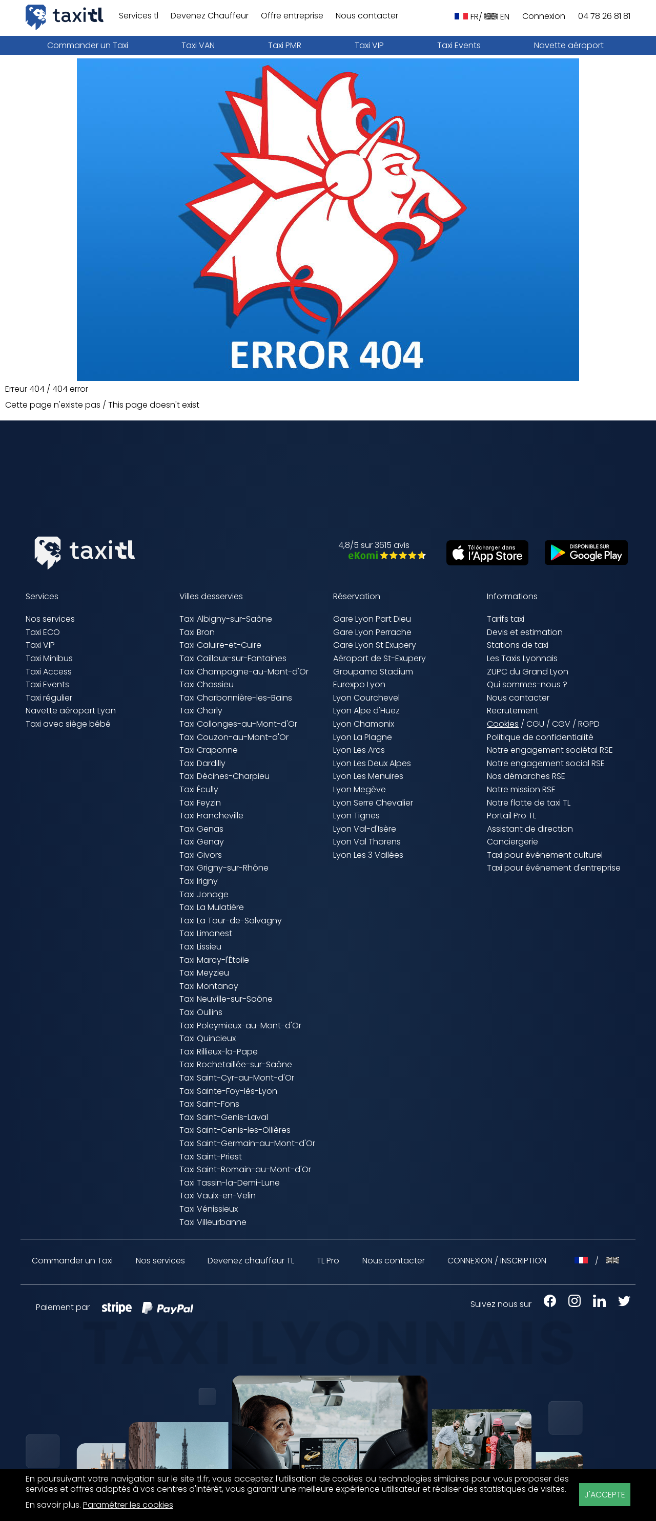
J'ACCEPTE (604, 1495)
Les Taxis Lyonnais (522, 658)
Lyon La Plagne (362, 737)
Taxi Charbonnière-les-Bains (235, 698)
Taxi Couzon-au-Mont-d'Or (234, 737)
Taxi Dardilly (202, 763)
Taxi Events (459, 45)
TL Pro (328, 1261)
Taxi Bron (197, 632)
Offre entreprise (292, 16)
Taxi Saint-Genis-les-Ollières (235, 1130)
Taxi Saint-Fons (209, 1104)
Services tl (138, 16)
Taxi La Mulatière (211, 907)
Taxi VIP (369, 45)
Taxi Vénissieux (208, 1209)
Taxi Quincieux (207, 1038)
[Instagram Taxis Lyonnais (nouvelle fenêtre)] (569, 1304)
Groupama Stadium (373, 672)
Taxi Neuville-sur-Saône (226, 999)
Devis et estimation (525, 632)
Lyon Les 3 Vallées (368, 855)
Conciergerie (512, 842)
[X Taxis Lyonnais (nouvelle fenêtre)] (619, 1304)
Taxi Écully (198, 789)
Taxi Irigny (198, 881)
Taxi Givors (200, 855)
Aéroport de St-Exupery (379, 658)
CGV (561, 724)
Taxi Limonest (205, 933)
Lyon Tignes (356, 815)
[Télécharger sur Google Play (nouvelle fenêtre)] (581, 562)
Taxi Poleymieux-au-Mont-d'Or (240, 1025)
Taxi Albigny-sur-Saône (225, 619)
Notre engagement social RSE (546, 763)
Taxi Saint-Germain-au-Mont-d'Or (247, 1143)
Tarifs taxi (505, 619)
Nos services (50, 619)
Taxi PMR (284, 45)
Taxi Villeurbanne (213, 1222)
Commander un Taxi (87, 45)
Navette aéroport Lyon (71, 710)
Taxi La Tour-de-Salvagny (230, 920)
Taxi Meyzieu (204, 973)
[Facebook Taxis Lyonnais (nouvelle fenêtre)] (545, 1304)
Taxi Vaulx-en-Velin (217, 1195)
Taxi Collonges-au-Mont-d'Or (238, 724)
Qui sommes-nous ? (527, 684)
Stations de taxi (517, 645)
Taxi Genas (201, 829)
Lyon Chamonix (363, 724)
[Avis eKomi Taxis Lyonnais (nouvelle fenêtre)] (382, 556)
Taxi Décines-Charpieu (224, 776)
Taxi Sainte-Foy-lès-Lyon (228, 1091)
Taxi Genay (201, 842)
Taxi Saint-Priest (210, 1157)
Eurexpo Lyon (359, 684)
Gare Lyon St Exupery (374, 645)
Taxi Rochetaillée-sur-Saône (235, 1064)
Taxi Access (49, 672)
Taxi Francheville (211, 815)
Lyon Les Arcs (359, 750)
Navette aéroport (569, 45)
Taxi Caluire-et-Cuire (220, 645)
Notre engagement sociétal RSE (550, 750)
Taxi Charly (200, 710)
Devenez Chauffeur (210, 16)
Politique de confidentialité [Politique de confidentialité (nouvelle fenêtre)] (540, 737)
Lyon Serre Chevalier (373, 803)
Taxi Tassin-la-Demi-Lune (229, 1183)
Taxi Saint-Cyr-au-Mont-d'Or (236, 1078)
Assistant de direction (530, 829)
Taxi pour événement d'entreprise (554, 868)
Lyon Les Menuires (368, 776)
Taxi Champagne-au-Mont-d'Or (244, 672)
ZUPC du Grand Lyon (527, 672)
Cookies (503, 724)
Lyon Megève (359, 789)
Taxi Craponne (208, 750)
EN (496, 17)
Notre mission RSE (521, 789)
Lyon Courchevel (366, 698)
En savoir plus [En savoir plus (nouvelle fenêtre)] (52, 1505)
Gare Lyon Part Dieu (372, 619)
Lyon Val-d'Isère (364, 829)
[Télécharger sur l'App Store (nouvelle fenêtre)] (482, 562)
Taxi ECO (43, 632)
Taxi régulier (49, 698)
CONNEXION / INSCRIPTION (496, 1260)
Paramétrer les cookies (128, 1505)
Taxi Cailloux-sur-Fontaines (232, 658)
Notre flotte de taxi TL (528, 803)
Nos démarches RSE (526, 776)
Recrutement (513, 710)
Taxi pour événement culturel (545, 855)
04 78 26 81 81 (604, 16)
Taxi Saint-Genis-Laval (223, 1117)
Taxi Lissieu (200, 947)
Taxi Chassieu (206, 684)
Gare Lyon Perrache (372, 632)
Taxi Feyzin (200, 803)
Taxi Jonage (204, 894)
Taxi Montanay (208, 986)
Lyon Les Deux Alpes (372, 763)
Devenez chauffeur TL (251, 1261)
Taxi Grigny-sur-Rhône (224, 868)
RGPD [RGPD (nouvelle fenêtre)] (589, 724)
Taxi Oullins (200, 1012)
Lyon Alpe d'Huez (366, 710)
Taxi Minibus (49, 658)
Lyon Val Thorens (367, 842)
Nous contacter (367, 16)
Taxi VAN (198, 45)
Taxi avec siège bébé (68, 724)
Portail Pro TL (511, 815)
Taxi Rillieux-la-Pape (218, 1052)
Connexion (543, 16)
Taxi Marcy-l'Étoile (214, 960)
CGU (535, 724)
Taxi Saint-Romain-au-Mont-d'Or (245, 1169)
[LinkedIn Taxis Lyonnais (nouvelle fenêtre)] (594, 1304)
